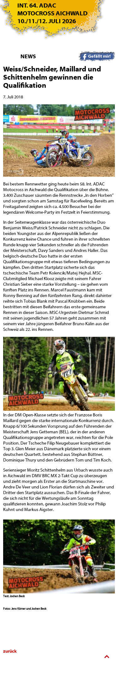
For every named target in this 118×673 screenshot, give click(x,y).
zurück (10, 651)
